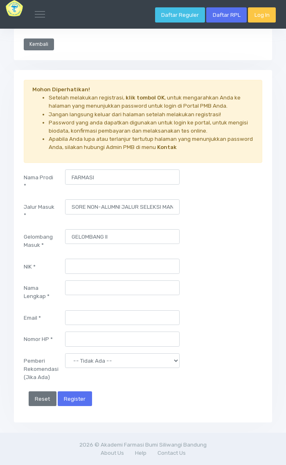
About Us (112, 452)
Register (75, 398)
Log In (262, 14)
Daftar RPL (227, 14)
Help (140, 452)
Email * (32, 317)
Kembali (38, 44)
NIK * (30, 266)
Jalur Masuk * (39, 210)
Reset (42, 398)
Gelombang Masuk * (38, 240)
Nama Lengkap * (37, 291)
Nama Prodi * (38, 181)
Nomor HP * (38, 339)
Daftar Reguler (180, 14)
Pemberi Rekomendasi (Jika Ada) (41, 368)
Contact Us (172, 452)
